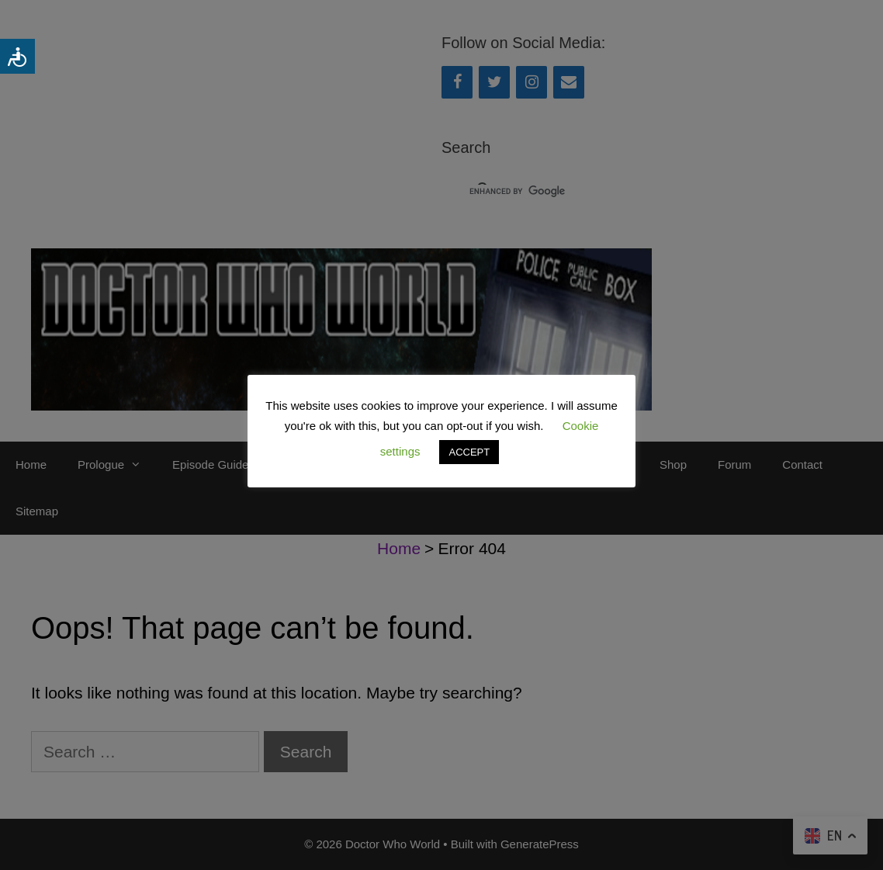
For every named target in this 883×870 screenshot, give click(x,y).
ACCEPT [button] (469, 452)
